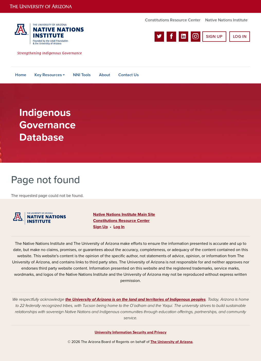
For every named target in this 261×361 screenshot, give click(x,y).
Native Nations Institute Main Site (124, 214)
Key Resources (48, 75)
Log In (240, 36)
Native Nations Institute (226, 20)
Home (20, 75)
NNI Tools (82, 75)
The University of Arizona (171, 342)
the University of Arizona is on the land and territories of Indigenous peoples (135, 299)
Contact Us (128, 75)
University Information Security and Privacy (130, 332)
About (104, 75)
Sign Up (214, 36)
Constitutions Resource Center (172, 20)
